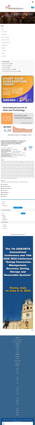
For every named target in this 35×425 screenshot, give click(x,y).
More (32, 330)
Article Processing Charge (6, 42)
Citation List (4, 56)
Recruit (17, 350)
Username (3, 201)
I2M (17, 383)
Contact (17, 352)
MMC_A (17, 412)
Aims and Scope (4, 31)
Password (3, 203)
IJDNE (17, 400)
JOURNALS (17, 364)
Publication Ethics (4, 45)
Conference (17, 362)
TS (17, 366)
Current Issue (4, 50)
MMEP (17, 373)
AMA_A (17, 408)
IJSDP (17, 393)
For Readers (5, 224)
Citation (23, 152)
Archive (3, 53)
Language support (17, 360)
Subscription (17, 356)
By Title (4, 217)
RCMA (17, 389)
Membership (17, 346)
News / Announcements (5, 37)
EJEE (17, 379)
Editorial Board (4, 34)
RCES (18, 404)
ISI (17, 381)
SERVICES (17, 354)
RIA (17, 391)
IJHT (11, 13)
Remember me (5, 205)
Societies (17, 348)
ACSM (17, 377)
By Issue (4, 216)
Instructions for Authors (5, 39)
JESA (17, 387)
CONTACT (17, 337)
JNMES (17, 368)
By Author (4, 218)
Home (2, 16)
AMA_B (17, 410)
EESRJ (17, 402)
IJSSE (17, 398)
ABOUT (17, 343)
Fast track (17, 358)
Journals (7, 13)
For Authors (5, 226)
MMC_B (17, 414)
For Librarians (5, 228)
